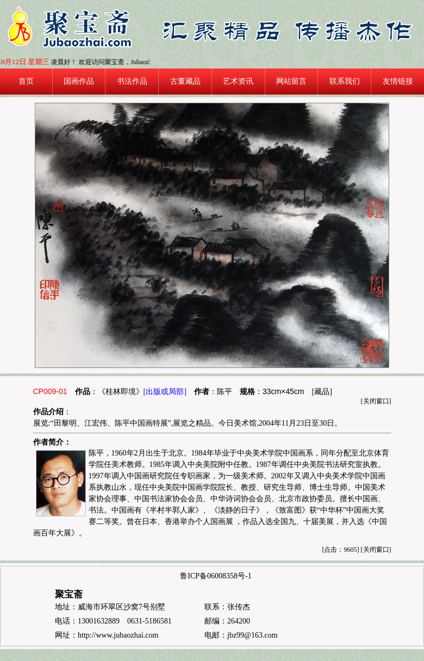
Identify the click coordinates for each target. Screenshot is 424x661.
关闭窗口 (376, 401)
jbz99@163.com (252, 635)
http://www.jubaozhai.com (118, 635)
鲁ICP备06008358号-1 (215, 576)
